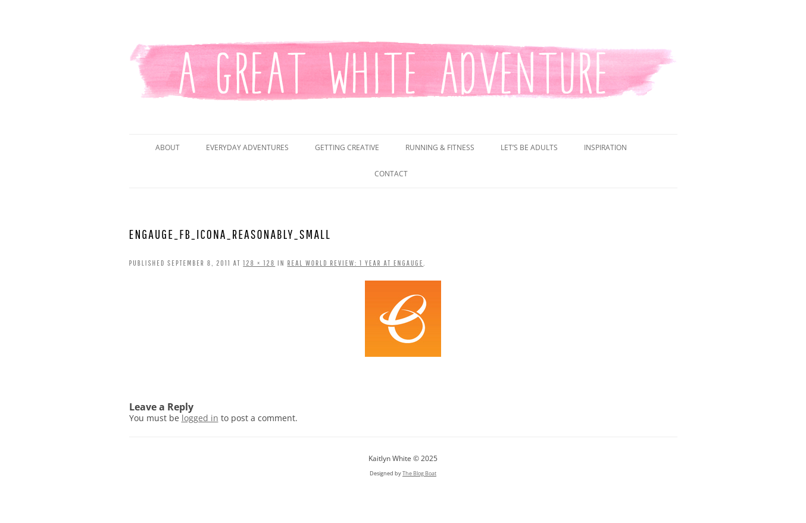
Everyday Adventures (247, 147)
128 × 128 (259, 263)
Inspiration (605, 147)
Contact (391, 174)
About (167, 147)
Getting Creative (347, 147)
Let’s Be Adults (529, 147)
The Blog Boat (419, 473)
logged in (200, 418)
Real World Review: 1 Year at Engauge (356, 263)
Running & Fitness (439, 147)
